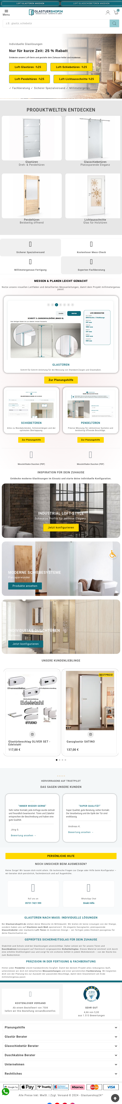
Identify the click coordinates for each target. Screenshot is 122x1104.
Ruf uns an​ (33, 899)
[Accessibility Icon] (113, 554)
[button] (28, 67)
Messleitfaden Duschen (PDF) (31, 464)
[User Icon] (108, 13)
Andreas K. (74, 826)
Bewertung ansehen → (23, 835)
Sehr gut (91, 1007)
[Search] (114, 23)
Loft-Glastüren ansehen (30, 4)
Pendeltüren (32, 219)
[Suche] (56, 23)
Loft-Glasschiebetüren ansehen (91, 4)
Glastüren (31, 161)
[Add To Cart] (32, 734)
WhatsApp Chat (88, 899)
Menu (6, 12)
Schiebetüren (31, 422)
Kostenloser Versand (30, 1003)
